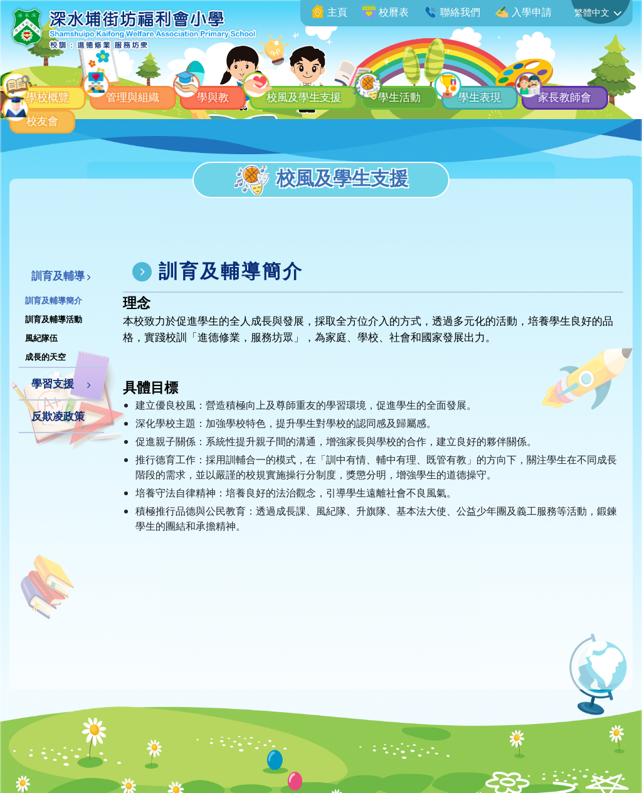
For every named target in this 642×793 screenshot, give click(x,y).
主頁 (329, 12)
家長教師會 (54, 118)
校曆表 (385, 12)
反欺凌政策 (58, 416)
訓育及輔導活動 (53, 319)
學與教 (237, 90)
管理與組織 (146, 90)
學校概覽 (48, 90)
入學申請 (523, 12)
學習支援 (52, 383)
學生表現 (542, 90)
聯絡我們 (452, 12)
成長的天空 (45, 357)
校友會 (146, 118)
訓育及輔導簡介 (53, 301)
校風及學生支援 (341, 90)
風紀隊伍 (41, 338)
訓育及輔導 (58, 275)
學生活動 (450, 90)
